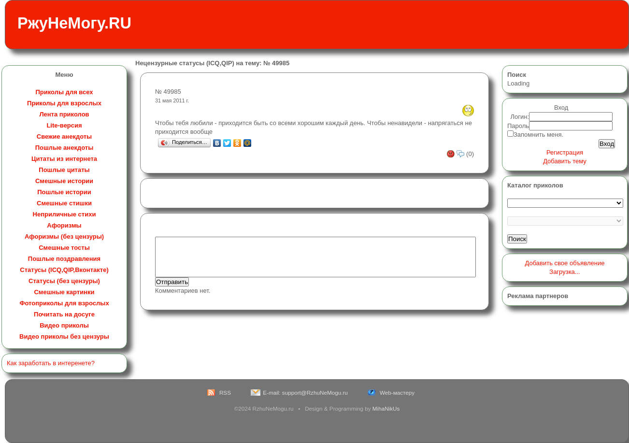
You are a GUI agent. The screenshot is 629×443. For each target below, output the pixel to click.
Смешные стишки (64, 203)
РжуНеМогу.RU (74, 23)
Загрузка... (564, 271)
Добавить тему (564, 161)
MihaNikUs (386, 408)
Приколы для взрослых (64, 103)
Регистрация (564, 152)
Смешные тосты (64, 247)
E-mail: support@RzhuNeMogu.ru (305, 392)
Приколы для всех (64, 92)
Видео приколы (64, 325)
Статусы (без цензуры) (64, 281)
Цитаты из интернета (64, 158)
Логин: (520, 116)
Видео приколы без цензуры (64, 336)
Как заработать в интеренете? (51, 363)
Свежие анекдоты (64, 136)
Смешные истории (64, 181)
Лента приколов (64, 114)
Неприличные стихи (64, 214)
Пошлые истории (64, 192)
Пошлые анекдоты (64, 147)
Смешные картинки (64, 292)
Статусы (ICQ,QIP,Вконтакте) (64, 269)
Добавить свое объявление (565, 263)
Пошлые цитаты (64, 169)
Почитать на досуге (64, 314)
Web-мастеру (397, 392)
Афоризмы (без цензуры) (64, 236)
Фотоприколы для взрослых (64, 303)
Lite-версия (64, 125)
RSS (225, 392)
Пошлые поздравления (64, 258)
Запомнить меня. (538, 134)
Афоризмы (64, 225)
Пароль (518, 125)
